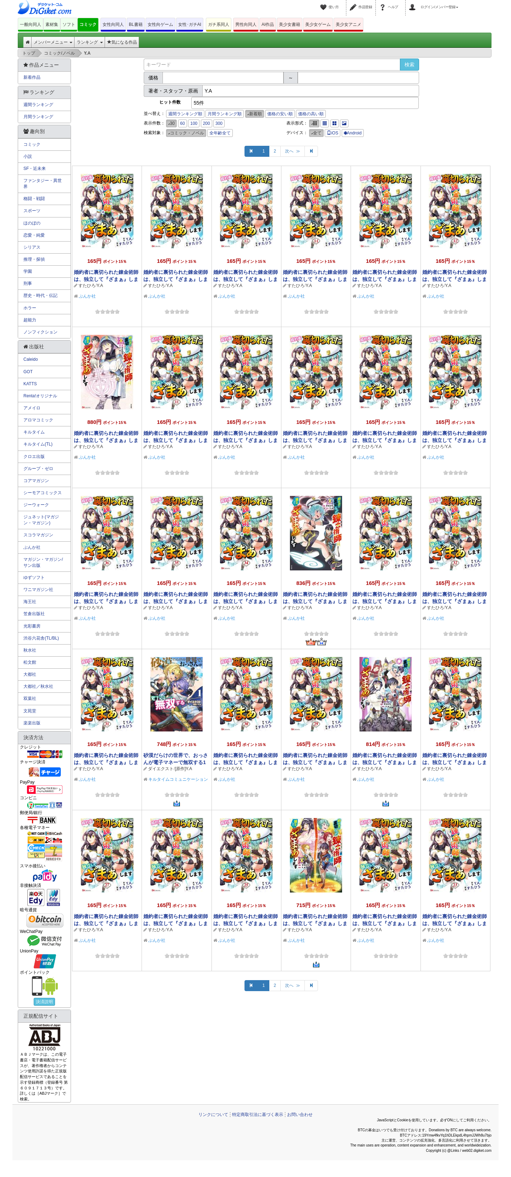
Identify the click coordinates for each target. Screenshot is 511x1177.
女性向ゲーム (160, 24)
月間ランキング (38, 116)
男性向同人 (246, 24)
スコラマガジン (38, 534)
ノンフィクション (40, 332)
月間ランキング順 (225, 113)
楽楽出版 (31, 722)
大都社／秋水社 (38, 686)
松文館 (29, 662)
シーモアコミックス (42, 492)
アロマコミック (38, 420)
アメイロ (31, 407)
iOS (332, 133)
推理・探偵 (34, 259)
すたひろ (86, 285)
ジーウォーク (36, 504)
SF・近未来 (34, 168)
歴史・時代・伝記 (40, 295)
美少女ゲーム (318, 24)
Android (353, 133)
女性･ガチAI (189, 24)
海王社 (29, 601)
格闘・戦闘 (34, 198)
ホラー (29, 307)
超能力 (29, 319)
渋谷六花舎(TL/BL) (41, 638)
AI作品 (268, 24)
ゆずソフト (34, 577)
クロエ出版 (34, 456)
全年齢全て (220, 133)
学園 (27, 271)
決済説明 (44, 1001)
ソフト (68, 24)
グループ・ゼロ (38, 468)
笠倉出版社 (34, 613)
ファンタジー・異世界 (42, 183)
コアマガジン (36, 480)
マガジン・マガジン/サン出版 (43, 562)
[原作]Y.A (183, 768)
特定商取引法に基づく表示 (257, 1114)
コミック (88, 24)
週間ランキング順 (185, 113)
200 (206, 123)
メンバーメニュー (53, 42)
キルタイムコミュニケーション (178, 779)
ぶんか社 (87, 296)
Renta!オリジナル (40, 395)
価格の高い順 (311, 113)
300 (218, 123)
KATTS (30, 383)
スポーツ (31, 210)
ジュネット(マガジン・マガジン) (41, 519)
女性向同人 (113, 24)
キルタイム (34, 432)
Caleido (30, 359)
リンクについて (213, 1114)
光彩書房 (31, 626)
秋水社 (29, 650)
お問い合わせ (300, 1114)
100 (193, 123)
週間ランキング (38, 104)
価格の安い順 (280, 113)
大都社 (29, 674)
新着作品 (31, 77)
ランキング (90, 42)
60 (182, 123)
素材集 (51, 24)
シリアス (31, 247)
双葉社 (29, 698)
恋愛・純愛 (34, 235)
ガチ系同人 (218, 24)
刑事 (27, 283)
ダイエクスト (161, 768)
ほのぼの (31, 223)
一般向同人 (30, 24)
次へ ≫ (292, 151)
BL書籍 (136, 24)
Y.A (100, 285)
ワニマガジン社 (38, 589)
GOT (28, 371)
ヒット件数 (170, 102)
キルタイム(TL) (38, 444)
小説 (27, 156)
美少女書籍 (289, 24)
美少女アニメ (348, 24)
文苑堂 (29, 710)
